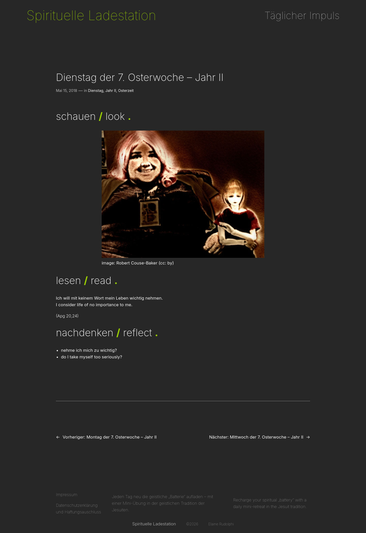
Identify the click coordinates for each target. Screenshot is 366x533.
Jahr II (110, 90)
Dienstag (95, 90)
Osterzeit (126, 90)
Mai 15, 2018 (66, 90)
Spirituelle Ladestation (91, 15)
